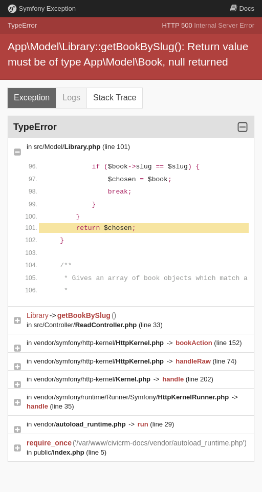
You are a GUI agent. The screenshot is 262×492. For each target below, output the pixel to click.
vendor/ (81, 424)
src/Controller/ (86, 325)
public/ (60, 452)
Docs (242, 8)
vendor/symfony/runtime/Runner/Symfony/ (132, 397)
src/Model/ (68, 147)
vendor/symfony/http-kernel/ (100, 343)
